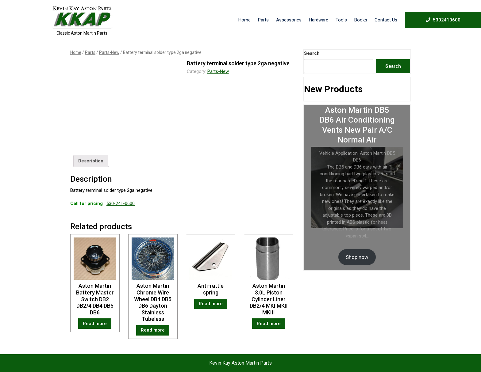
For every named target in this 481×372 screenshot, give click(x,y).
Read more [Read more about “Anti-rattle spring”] (211, 303)
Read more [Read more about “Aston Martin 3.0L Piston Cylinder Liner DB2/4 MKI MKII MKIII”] (269, 323)
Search (312, 53)
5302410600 (443, 20)
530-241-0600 (120, 203)
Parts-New (109, 52)
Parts (263, 20)
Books (360, 20)
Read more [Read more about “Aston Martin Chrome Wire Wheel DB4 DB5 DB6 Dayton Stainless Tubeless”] (153, 330)
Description (90, 161)
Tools (341, 20)
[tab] (90, 161)
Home (244, 20)
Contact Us (386, 20)
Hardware (318, 20)
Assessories (289, 20)
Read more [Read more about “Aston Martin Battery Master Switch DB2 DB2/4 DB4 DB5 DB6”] (95, 323)
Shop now (357, 257)
